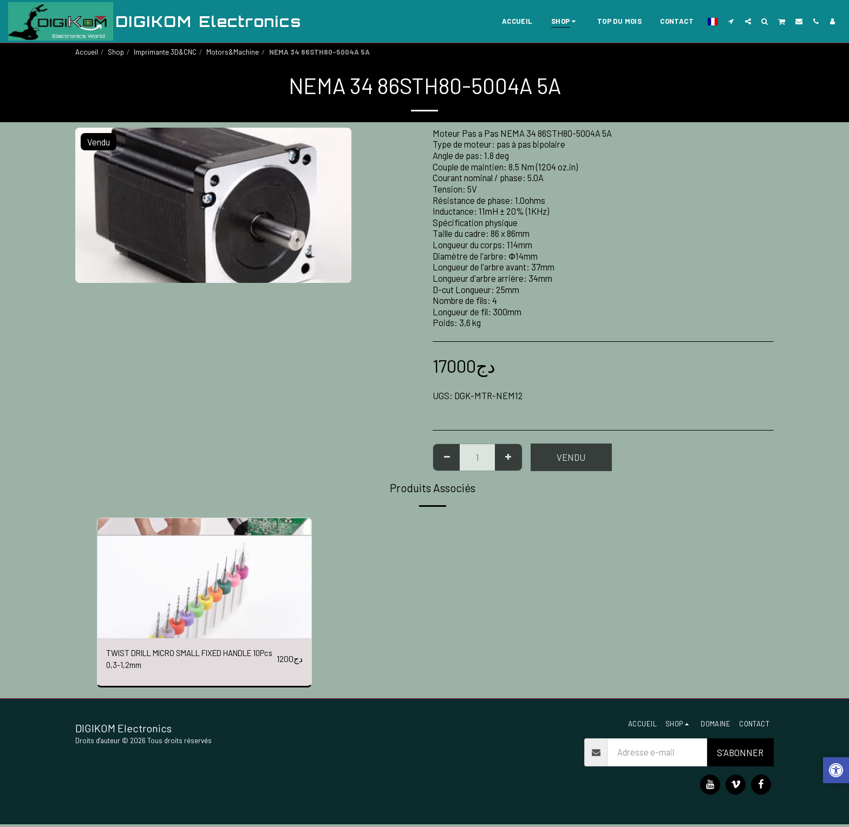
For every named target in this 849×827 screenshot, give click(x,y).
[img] (204, 578)
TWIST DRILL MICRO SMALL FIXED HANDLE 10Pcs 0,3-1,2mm (174, 660)
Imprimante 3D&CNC (165, 52)
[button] (731, 21)
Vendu (571, 457)
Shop (116, 52)
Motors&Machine (232, 52)
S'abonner (740, 755)
